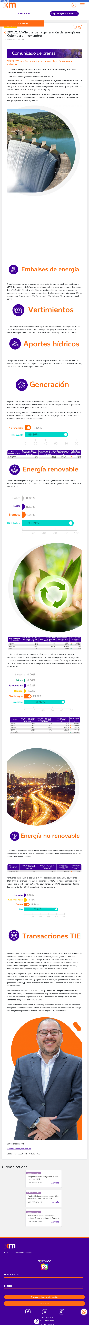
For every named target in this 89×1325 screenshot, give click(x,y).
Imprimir (75, 27)
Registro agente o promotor (64, 13)
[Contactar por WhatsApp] (84, 1312)
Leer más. (55, 1183)
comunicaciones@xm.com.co (19, 1149)
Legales (8, 1285)
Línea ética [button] (44, 1303)
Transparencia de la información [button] (44, 1297)
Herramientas (11, 1274)
